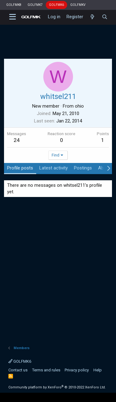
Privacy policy (77, 370)
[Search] (105, 17)
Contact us (18, 370)
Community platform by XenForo (57, 387)
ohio (79, 106)
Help (97, 370)
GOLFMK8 (13, 4)
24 (17, 140)
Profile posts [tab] (20, 168)
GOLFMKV (77, 4)
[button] (12, 17)
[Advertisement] (58, 39)
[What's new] (92, 17)
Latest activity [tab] (53, 168)
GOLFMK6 (56, 4)
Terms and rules (46, 370)
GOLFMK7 (35, 4)
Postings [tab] (83, 168)
